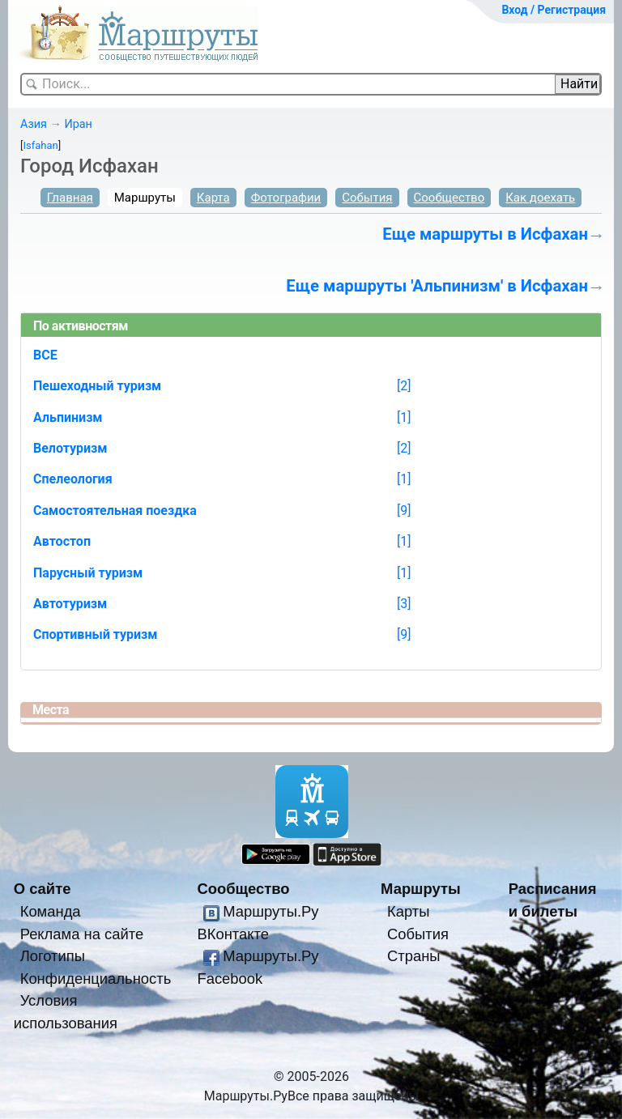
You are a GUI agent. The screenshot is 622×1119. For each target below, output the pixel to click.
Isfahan (40, 145)
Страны (414, 955)
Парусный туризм (88, 573)
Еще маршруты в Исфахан (485, 234)
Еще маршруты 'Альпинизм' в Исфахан (437, 286)
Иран (78, 124)
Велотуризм (70, 448)
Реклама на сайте (82, 933)
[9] (404, 510)
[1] (404, 417)
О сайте (42, 888)
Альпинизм (68, 417)
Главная (70, 197)
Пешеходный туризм (97, 386)
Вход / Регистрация (553, 9)
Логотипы (52, 955)
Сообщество (449, 197)
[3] (404, 603)
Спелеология (73, 479)
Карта (213, 197)
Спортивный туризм (95, 634)
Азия (33, 124)
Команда (50, 911)
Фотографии (286, 197)
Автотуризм (70, 603)
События (367, 197)
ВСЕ (45, 355)
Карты (408, 911)
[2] (404, 386)
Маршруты (145, 197)
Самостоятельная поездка (115, 510)
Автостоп (62, 541)
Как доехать (540, 197)
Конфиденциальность (96, 978)
